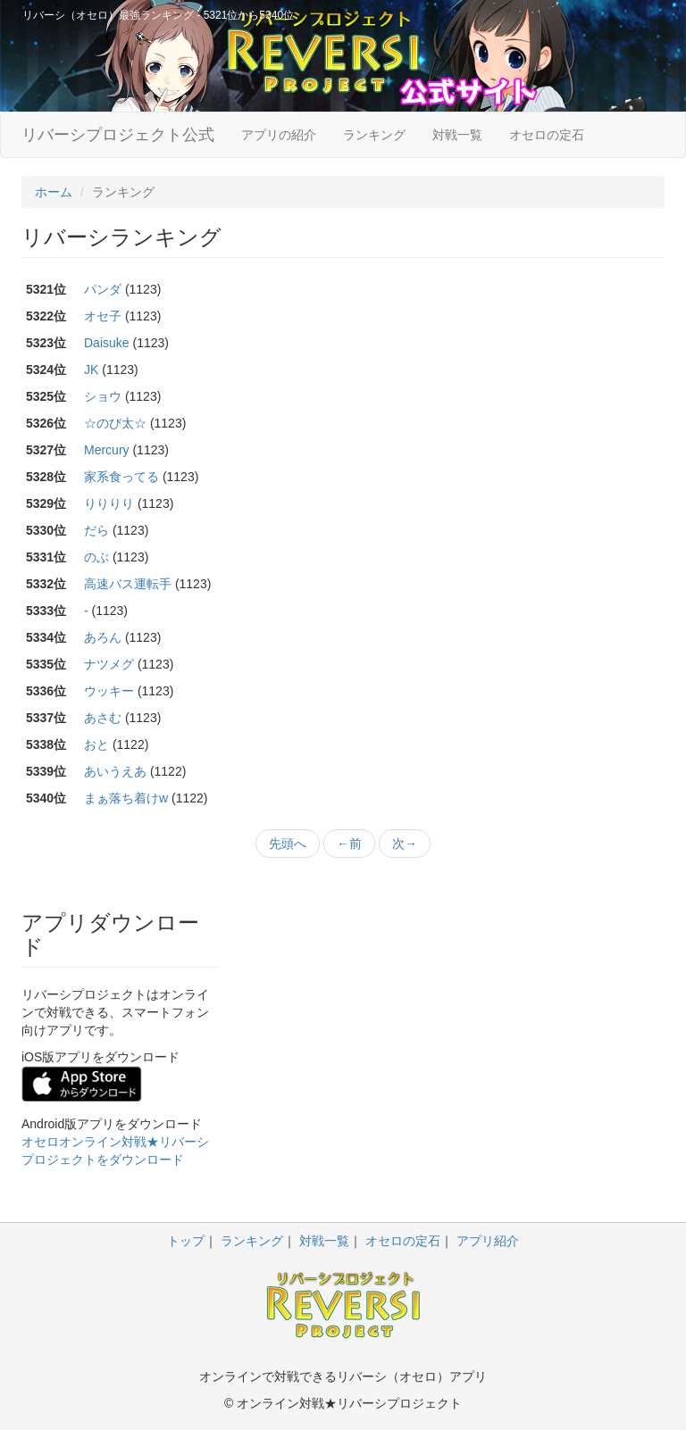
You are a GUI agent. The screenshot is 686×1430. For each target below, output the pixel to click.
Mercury (107, 450)
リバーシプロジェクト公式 (117, 135)
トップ (186, 1241)
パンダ (102, 289)
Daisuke (107, 343)
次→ (404, 843)
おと (96, 744)
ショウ (102, 396)
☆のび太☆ (115, 423)
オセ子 (102, 316)
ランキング (374, 135)
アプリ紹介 (487, 1241)
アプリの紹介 (278, 135)
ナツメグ (109, 664)
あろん (102, 637)
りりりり (109, 503)
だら (96, 530)
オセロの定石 (546, 135)
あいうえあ (115, 771)
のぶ (96, 557)
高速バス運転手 (128, 584)
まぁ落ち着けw (126, 798)
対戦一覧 (457, 135)
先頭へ (287, 843)
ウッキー (109, 691)
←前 (349, 843)
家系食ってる (121, 477)
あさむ (102, 718)
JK (91, 369)
